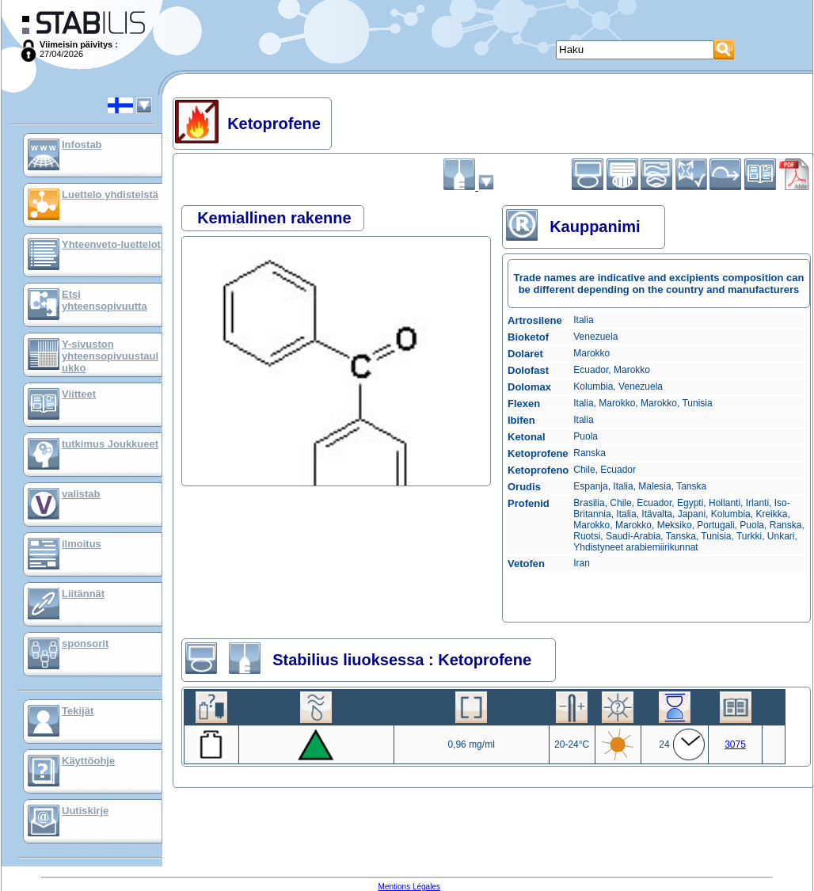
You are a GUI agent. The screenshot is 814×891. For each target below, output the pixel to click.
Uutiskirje (85, 811)
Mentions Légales (409, 886)
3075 (735, 744)
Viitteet (79, 394)
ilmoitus (81, 544)
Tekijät (77, 711)
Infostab (82, 144)
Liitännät (83, 594)
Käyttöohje (88, 761)
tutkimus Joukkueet (110, 444)
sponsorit (85, 643)
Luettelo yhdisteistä (110, 194)
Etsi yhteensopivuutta (104, 300)
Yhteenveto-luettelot (111, 244)
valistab (81, 494)
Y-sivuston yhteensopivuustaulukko (110, 356)
